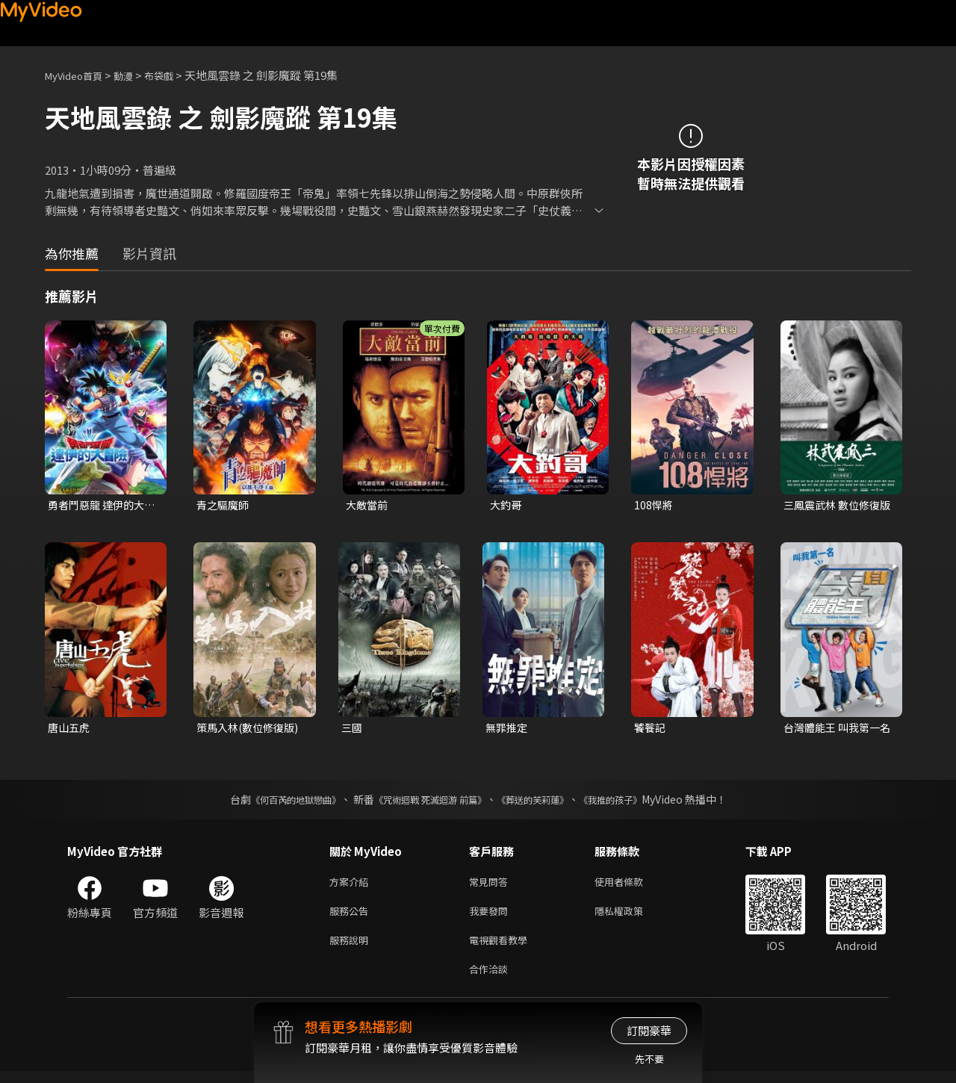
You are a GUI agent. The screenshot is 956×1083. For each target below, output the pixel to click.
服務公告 (351, 917)
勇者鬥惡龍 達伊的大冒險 (99, 505)
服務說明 (351, 948)
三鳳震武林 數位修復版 (835, 505)
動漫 (135, 75)
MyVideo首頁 (79, 75)
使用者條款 (631, 885)
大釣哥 (507, 505)
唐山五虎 (70, 729)
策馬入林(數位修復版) (250, 729)
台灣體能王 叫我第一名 (835, 730)
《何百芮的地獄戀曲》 (275, 802)
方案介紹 (351, 885)
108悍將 (654, 505)
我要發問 (491, 917)
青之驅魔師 (224, 505)
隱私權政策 (631, 917)
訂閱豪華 (649, 1030)
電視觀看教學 (502, 948)
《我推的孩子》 (632, 802)
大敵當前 (368, 505)
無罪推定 (507, 729)
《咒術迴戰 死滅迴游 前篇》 (426, 802)
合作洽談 (491, 979)
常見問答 (491, 885)
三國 (352, 729)
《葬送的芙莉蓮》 (544, 802)
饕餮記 (651, 729)
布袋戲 (174, 75)
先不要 (649, 1059)
